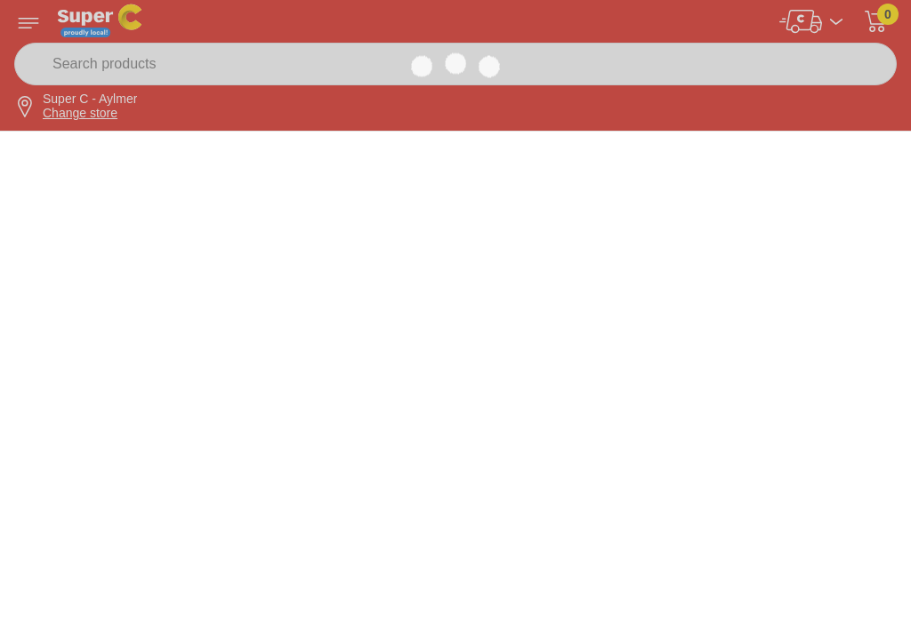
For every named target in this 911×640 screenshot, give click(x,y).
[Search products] (455, 64)
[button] (875, 21)
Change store (80, 113)
